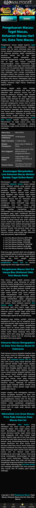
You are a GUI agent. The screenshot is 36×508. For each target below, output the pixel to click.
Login (4, 506)
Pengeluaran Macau (22, 495)
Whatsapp (22, 506)
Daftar (9, 18)
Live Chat (31, 506)
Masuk (27, 18)
